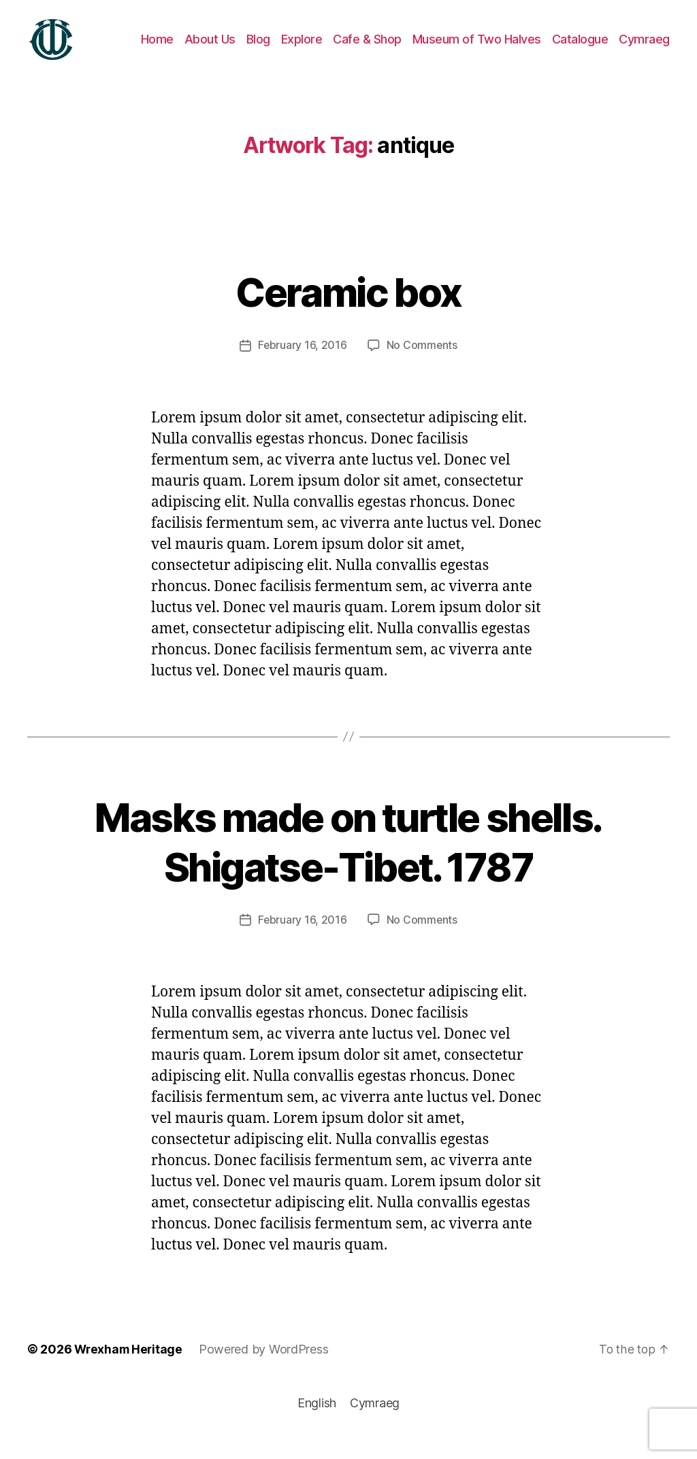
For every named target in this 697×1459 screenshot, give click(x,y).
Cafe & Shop (367, 49)
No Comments (422, 365)
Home (157, 49)
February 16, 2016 (301, 365)
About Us (210, 49)
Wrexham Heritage (130, 1369)
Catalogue (580, 49)
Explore (302, 49)
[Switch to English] (317, 1423)
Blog (258, 49)
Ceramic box (348, 311)
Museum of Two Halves (476, 49)
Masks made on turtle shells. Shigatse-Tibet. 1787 (349, 860)
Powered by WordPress (267, 1369)
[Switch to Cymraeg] (644, 49)
